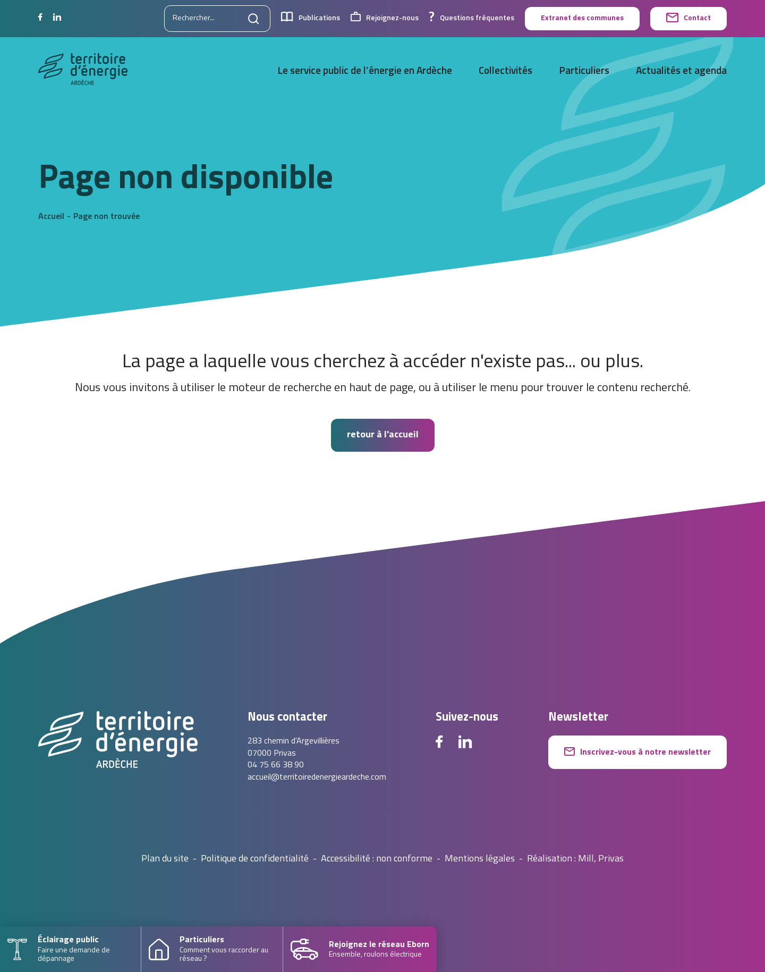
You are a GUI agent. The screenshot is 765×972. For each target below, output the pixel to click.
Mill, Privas (601, 859)
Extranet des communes (582, 18)
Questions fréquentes (471, 18)
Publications (310, 18)
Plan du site (165, 859)
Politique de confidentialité (255, 859)
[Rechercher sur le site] (217, 18)
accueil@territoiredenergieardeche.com (317, 777)
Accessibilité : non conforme (376, 859)
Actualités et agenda (681, 71)
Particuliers (584, 71)
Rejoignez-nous (385, 18)
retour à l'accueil (383, 435)
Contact (688, 18)
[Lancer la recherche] (253, 18)
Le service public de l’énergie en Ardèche (364, 71)
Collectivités (505, 71)
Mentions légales (480, 859)
